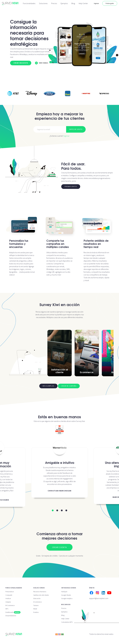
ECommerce (37, 602)
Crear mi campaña (68, 386)
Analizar (8, 598)
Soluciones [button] (43, 3)
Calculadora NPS (67, 622)
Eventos (36, 612)
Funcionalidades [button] (29, 3)
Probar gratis (110, 3)
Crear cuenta (59, 547)
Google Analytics (66, 598)
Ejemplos (64, 3)
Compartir (8, 595)
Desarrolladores (10, 616)
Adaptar (8, 602)
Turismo (36, 605)
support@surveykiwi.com (98, 598)
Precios (54, 3)
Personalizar (9, 592)
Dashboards (12, 612)
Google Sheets (66, 595)
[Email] (49, 129)
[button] (53, 510)
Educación (36, 598)
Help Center (83, 3)
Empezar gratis (75, 129)
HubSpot (64, 592)
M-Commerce (10, 605)
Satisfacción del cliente (41, 595)
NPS (6, 609)
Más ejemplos (48, 386)
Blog (73, 3)
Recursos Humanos (39, 592)
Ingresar (96, 3)
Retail (35, 609)
